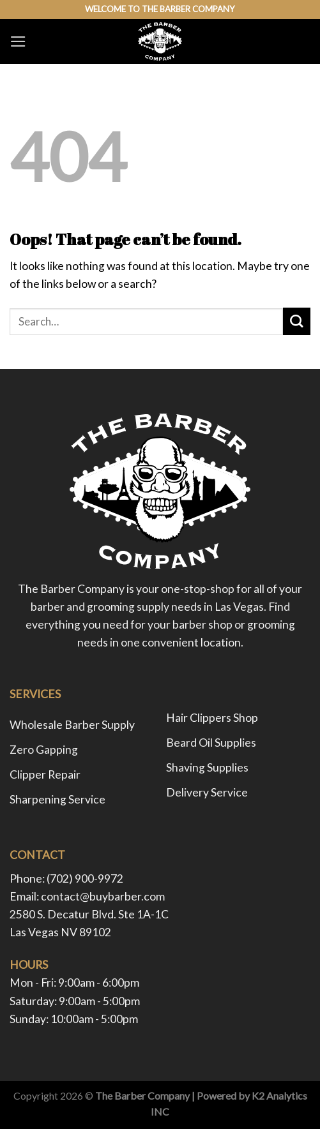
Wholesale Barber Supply (72, 724)
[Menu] (18, 41)
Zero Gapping (44, 749)
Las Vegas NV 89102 (60, 932)
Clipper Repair (45, 774)
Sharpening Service (57, 799)
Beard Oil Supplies (211, 742)
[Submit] (296, 321)
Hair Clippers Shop (212, 717)
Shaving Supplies (207, 767)
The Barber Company (142, 1095)
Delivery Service (207, 792)
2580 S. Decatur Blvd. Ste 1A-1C (89, 914)
